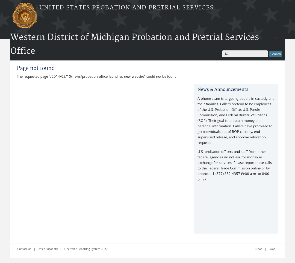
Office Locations (48, 249)
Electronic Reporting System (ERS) (86, 249)
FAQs (272, 249)
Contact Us (24, 249)
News (259, 249)
